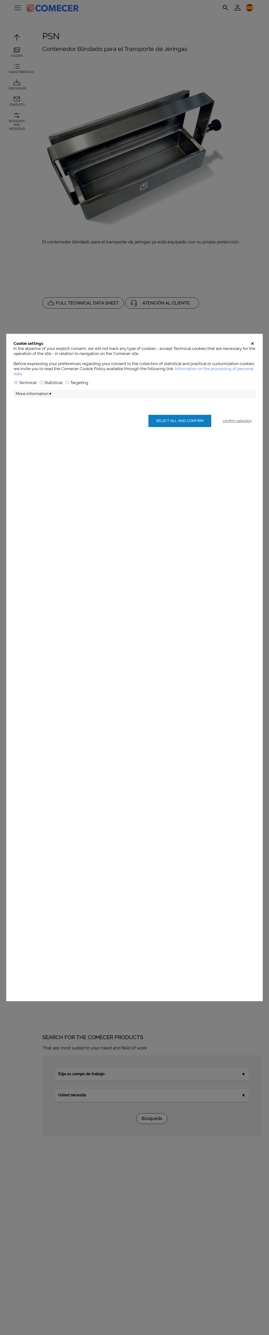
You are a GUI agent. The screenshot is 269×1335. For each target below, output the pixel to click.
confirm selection (237, 421)
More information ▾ (33, 393)
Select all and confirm (180, 421)
